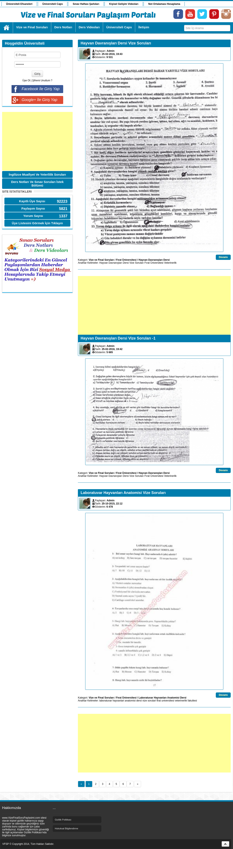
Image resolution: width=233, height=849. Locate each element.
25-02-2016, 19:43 (112, 54)
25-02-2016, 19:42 (112, 349)
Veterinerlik (170, 262)
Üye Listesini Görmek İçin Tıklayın (37, 223)
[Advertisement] (37, 141)
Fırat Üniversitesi (126, 259)
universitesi (167, 700)
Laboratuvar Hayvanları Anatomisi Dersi (162, 697)
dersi (139, 700)
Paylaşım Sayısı (33, 208)
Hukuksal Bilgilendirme (66, 828)
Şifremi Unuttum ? (42, 80)
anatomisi (130, 700)
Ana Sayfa (6, 27)
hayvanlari (118, 700)
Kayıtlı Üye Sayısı (32, 201)
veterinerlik (181, 700)
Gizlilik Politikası (63, 819)
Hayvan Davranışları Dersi (154, 259)
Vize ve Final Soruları (101, 259)
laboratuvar (105, 700)
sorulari (152, 700)
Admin (110, 50)
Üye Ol (26, 80)
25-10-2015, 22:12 (112, 503)
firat (159, 700)
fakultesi (192, 700)
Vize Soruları (136, 262)
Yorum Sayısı (33, 216)
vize (145, 700)
